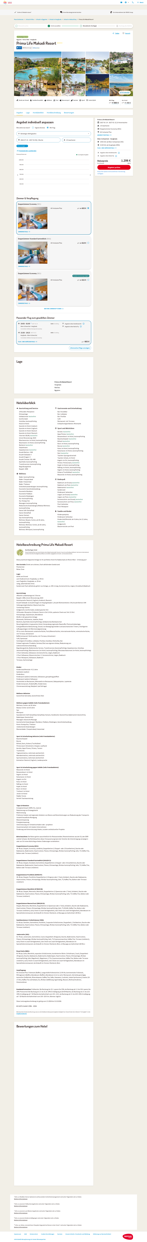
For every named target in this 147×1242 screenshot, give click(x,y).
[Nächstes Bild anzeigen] (44, 252)
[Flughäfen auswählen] (54, 133)
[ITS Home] (10, 2)
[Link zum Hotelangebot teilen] (116, 33)
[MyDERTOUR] (127, 2)
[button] (73, 47)
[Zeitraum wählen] (40, 140)
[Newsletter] (121, 2)
